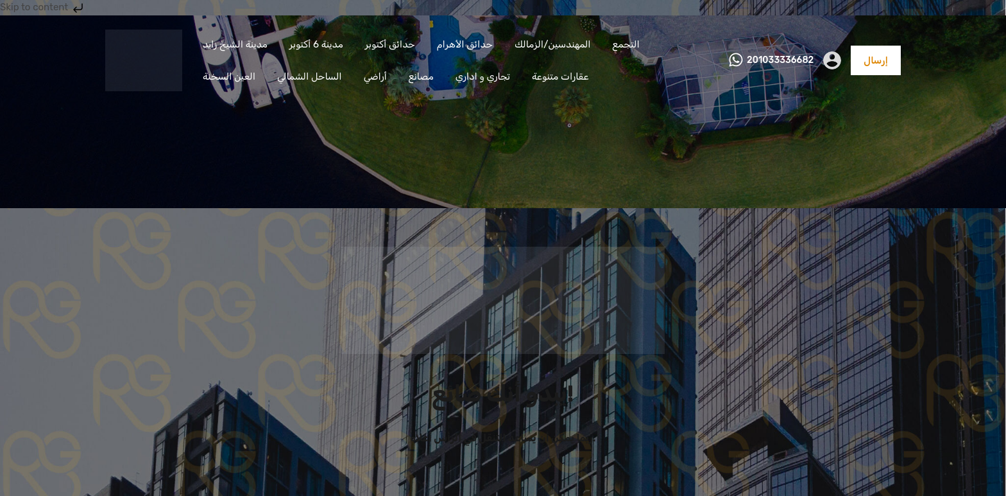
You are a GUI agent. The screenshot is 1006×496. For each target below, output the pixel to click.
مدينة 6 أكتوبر (316, 44)
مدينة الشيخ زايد (235, 44)
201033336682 (780, 60)
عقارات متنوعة (560, 76)
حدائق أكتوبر (390, 44)
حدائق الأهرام (465, 44)
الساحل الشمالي (309, 76)
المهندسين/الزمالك (553, 44)
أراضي (375, 76)
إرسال (876, 60)
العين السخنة (229, 76)
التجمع (626, 44)
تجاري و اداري (483, 76)
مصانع (421, 76)
